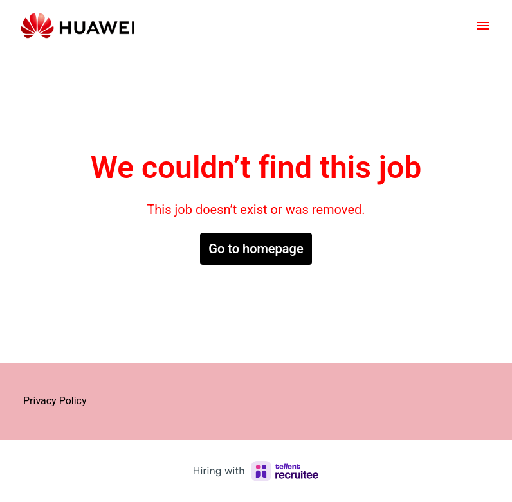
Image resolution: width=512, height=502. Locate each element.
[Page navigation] (483, 26)
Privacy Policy (55, 401)
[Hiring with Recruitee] (256, 471)
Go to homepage (255, 248)
